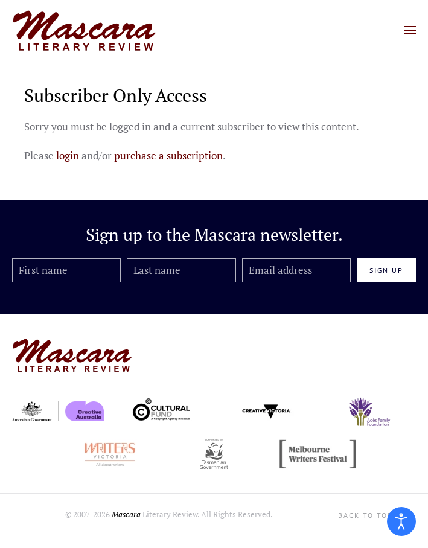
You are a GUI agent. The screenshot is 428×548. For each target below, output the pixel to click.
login (67, 155)
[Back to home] (84, 30)
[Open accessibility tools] (401, 521)
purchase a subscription (168, 155)
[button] (410, 30)
